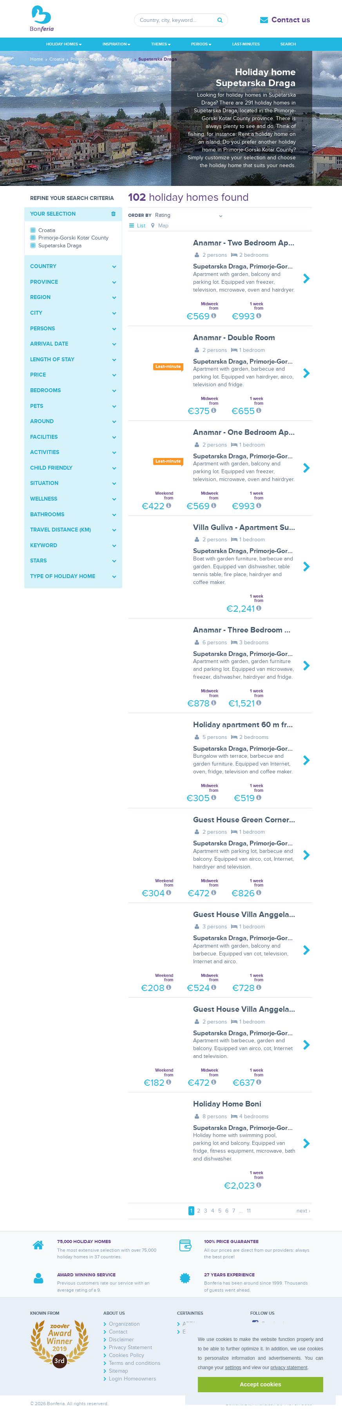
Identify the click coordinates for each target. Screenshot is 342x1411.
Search (288, 44)
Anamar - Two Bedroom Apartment (255, 243)
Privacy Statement (130, 1347)
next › (303, 1210)
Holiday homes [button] (64, 44)
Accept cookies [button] (260, 1384)
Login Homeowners (132, 1378)
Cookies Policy (126, 1355)
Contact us (290, 20)
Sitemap (118, 1371)
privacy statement (288, 1367)
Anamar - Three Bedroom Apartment (258, 630)
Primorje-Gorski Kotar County (293, 266)
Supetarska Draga (219, 266)
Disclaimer (121, 1339)
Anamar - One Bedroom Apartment (255, 432)
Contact (118, 1331)
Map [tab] (158, 226)
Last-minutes (246, 44)
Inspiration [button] (116, 44)
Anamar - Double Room (234, 337)
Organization (124, 1324)
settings (233, 1367)
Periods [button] (201, 44)
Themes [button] (161, 44)
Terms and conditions (135, 1363)
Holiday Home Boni (227, 1104)
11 (249, 1210)
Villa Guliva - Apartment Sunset (249, 527)
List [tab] (137, 226)
